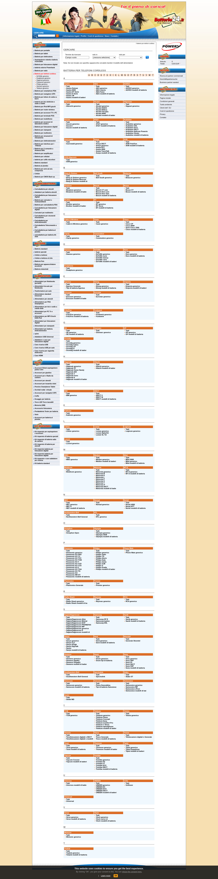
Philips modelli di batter (105, 569)
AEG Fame (100, 92)
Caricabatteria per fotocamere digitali (46, 196)
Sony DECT (130, 664)
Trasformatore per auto (43, 291)
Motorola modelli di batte (106, 488)
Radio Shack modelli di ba (76, 603)
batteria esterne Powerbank (45, 67)
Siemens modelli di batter (76, 664)
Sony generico (131, 659)
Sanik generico (132, 619)
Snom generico (102, 659)
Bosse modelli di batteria (136, 192)
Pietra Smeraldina (103, 685)
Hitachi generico (102, 366)
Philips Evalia (101, 567)
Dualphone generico (44, 78)
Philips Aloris (101, 558)
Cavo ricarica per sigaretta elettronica (44, 351)
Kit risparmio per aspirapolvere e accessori (46, 432)
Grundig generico (73, 343)
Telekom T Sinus (102, 725)
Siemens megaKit (73, 662)
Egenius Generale (73, 286)
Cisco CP (129, 224)
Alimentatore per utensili (44, 299)
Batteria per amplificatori (44, 153)
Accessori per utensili (43, 380)
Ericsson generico (73, 297)
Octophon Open (72, 533)
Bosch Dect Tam (102, 194)
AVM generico (72, 162)
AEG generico (101, 88)
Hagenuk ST (71, 368)
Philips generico (42, 84)
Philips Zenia (101, 562)
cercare (39, 33)
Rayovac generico (103, 601)
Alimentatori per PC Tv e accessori (44, 312)
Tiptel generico (132, 747)
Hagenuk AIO (71, 372)
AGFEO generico (132, 88)
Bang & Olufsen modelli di (76, 181)
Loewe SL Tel (101, 435)
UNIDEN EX (100, 787)
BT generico (101, 204)
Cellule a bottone (41, 255)
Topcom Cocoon (73, 760)
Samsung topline (103, 621)
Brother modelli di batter (76, 206)
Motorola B (100, 474)
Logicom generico (133, 431)
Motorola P (100, 479)
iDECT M (99, 397)
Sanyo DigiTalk (72, 646)
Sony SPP (130, 660)
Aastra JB (70, 96)
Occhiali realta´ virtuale (43, 390)
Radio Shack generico (75, 601)
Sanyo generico (72, 641)
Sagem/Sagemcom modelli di (78, 632)
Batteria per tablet (41, 53)
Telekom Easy (101, 721)
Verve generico (72, 817)
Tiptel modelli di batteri (135, 751)
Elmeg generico (102, 286)
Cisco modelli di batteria (135, 229)
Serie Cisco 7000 (132, 227)
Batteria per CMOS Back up (45, 177)
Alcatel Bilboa (101, 110)
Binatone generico (73, 190)
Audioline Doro (132, 128)
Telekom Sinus (102, 717)
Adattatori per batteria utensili (46, 192)
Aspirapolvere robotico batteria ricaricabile (46, 60)
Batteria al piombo (41, 166)
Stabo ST (129, 676)
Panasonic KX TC (73, 556)
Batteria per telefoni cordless (45, 74)
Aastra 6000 (71, 90)
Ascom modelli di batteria (76, 128)
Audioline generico (133, 124)
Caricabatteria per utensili (44, 189)
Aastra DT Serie (72, 92)
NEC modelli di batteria (75, 508)
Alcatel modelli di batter (105, 115)
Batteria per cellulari (42, 156)
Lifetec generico (72, 431)
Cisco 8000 (130, 226)
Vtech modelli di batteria (106, 821)
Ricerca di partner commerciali (171, 76)
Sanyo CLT (70, 643)
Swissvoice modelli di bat (136, 691)
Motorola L (100, 477)
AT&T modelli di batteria (105, 126)
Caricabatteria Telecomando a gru (46, 226)
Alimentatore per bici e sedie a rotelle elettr (46, 307)
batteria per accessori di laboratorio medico (44, 123)
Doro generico (131, 254)
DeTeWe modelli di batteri (106, 261)
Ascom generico (73, 124)
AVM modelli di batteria (135, 145)
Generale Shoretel (133, 641)
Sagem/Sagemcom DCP (75, 623)
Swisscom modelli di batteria (78, 687)
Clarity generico (72, 238)
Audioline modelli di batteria (137, 135)
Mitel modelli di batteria (135, 463)
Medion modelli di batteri (106, 461)
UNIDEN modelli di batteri (106, 792)
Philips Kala (101, 560)
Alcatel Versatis (102, 112)
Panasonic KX (72, 573)
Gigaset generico (132, 106)
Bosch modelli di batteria (106, 195)
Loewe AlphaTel (102, 433)
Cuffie (37, 396)
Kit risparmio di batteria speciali (46, 436)
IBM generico (71, 395)
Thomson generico (103, 747)
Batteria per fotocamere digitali (46, 64)
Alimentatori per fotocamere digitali (45, 322)
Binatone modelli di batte (76, 192)
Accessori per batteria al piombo (44, 418)
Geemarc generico (103, 332)
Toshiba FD (100, 762)
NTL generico (101, 517)
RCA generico (131, 601)
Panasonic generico (43, 82)
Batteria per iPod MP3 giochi (45, 106)
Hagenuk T (70, 374)
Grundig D (70, 348)
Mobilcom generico (74, 472)
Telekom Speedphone (104, 726)
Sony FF (129, 662)
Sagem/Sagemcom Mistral (76, 621)
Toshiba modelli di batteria (106, 769)
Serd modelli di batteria (105, 643)
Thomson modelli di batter (106, 749)
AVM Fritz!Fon (131, 144)
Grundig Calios (72, 345)
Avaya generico (102, 145)
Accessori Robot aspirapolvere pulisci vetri (46, 369)
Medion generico (102, 459)
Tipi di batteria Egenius (75, 288)
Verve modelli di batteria (76, 819)
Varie (36, 414)
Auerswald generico (74, 144)
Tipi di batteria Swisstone (106, 687)
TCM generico (72, 715)
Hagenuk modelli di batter (76, 379)
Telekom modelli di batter (106, 728)
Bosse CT (129, 190)
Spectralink (100, 676)
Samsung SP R (102, 619)
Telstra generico (132, 715)
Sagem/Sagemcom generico (77, 628)
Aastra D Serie (72, 94)
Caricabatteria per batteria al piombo (45, 231)
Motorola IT (100, 485)
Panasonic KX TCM (74, 560)
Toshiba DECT (101, 767)
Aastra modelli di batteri (76, 97)
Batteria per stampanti (43, 130)
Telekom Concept (103, 719)
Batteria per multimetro (43, 133)
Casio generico (102, 224)
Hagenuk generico (43, 80)
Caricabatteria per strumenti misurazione (45, 216)
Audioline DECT (132, 129)
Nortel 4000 (130, 504)
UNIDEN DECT (102, 791)
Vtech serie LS (102, 819)
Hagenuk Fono (72, 376)
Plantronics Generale (74, 585)
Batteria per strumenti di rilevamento (44, 137)
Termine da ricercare (73, 55)
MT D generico (131, 472)
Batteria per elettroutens (44, 57)
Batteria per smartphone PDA (45, 91)
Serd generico (101, 641)
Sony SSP (130, 666)
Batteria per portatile (42, 50)
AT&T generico (102, 124)
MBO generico (72, 459)
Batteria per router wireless (45, 110)
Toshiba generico (103, 760)
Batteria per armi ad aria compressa (44, 169)
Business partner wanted (169, 82)
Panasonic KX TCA (74, 565)
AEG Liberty (101, 90)
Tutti (68, 86)
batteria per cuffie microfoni (45, 160)
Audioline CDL (131, 126)
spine (37, 334)
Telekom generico (43, 88)
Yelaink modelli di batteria (76, 855)
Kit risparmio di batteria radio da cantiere (45, 440)
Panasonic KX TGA (74, 569)
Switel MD (70, 699)
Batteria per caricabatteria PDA (46, 205)
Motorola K (100, 475)
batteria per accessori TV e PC (46, 113)
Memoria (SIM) (40, 405)
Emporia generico (133, 286)
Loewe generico (102, 431)
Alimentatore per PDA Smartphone (43, 303)
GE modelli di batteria (75, 334)
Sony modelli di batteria (135, 668)
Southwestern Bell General (77, 676)
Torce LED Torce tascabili (44, 402)
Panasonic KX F (72, 567)
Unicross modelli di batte (76, 785)
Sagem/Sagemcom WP (75, 627)
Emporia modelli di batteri (136, 288)
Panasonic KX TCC (74, 558)
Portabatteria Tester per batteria (46, 411)
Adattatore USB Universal (44, 337)
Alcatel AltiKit (101, 108)
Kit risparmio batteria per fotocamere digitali (44, 450)
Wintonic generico (73, 837)
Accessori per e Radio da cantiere (44, 376)
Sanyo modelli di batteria (76, 650)
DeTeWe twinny (102, 258)
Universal (70, 801)
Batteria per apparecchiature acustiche (45, 265)
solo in (95, 55)
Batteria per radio (41, 71)
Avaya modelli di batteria (106, 153)
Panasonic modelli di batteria (78, 577)
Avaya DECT (101, 144)
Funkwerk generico (103, 314)
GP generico (131, 332)
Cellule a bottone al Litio (44, 258)
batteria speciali (41, 252)
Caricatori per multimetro (44, 213)
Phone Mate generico (134, 553)
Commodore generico (105, 238)
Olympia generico (103, 533)
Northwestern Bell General (77, 517)
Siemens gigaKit (73, 660)
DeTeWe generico (43, 76)
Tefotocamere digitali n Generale (139, 737)
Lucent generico (72, 443)
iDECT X (99, 395)
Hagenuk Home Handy (75, 370)
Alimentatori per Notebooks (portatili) (45, 282)
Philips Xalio (101, 554)
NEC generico (71, 504)
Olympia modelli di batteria (107, 536)
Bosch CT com (102, 190)
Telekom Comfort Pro (104, 723)
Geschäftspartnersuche (169, 79)
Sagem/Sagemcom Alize (76, 619)
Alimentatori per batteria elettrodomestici (44, 329)
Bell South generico (104, 178)
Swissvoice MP (132, 687)
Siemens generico (43, 86)
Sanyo (68, 648)
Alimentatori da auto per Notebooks (44, 287)
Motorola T (100, 483)
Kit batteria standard (42, 463)
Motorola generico (103, 472)
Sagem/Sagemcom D (74, 630)
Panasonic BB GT (73, 575)
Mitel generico (131, 461)
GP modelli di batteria (134, 334)
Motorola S (100, 481)
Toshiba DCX (101, 765)
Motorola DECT (102, 487)
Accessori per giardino (43, 373)
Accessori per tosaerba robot (45, 384)
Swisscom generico (74, 685)
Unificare (129, 785)
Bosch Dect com (102, 192)
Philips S (99, 565)
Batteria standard (41, 163)
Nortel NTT (130, 506)
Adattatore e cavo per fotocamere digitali (43, 340)
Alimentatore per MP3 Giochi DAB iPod (45, 317)
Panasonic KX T (72, 562)
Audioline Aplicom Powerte (137, 131)
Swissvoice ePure (133, 689)
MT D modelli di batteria (135, 474)
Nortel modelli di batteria (136, 508)
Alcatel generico (102, 106)
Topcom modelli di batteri (76, 762)
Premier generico (103, 585)
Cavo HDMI (39, 355)
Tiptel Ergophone (133, 749)
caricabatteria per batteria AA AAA (45, 235)
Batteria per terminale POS (44, 116)
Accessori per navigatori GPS (46, 393)
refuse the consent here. (132, 872)
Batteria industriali (41, 269)
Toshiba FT (100, 763)
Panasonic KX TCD (74, 564)
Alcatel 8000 (101, 113)
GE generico (71, 332)
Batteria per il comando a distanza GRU (44, 149)
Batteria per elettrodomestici (45, 141)
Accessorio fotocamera (43, 408)
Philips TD (100, 556)
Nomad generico (102, 504)
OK (115, 876)
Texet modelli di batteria (76, 749)
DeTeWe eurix (101, 256)
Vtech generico (102, 817)
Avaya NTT (100, 147)
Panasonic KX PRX (74, 554)
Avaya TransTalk (102, 151)
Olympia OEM (101, 535)
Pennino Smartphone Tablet (45, 387)
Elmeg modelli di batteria (106, 288)
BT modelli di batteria (104, 208)
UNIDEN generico (103, 785)
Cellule (37, 174)
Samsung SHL (102, 623)
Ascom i (69, 126)
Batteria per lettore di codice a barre (46, 98)
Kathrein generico (73, 415)
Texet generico (72, 747)
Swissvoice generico (134, 685)
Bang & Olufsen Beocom (76, 179)
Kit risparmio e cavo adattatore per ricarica (46, 459)
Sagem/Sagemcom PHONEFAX (78, 625)
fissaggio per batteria (42, 399)
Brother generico (73, 204)
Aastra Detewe (72, 88)
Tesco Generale (102, 737)
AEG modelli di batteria (105, 94)
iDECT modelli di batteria (106, 399)
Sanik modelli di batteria (135, 621)
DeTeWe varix (101, 260)
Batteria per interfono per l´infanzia (44, 144)
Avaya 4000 (100, 149)
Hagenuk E (70, 377)
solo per (122, 55)
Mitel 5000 (130, 459)
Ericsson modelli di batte (76, 298)
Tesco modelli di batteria (106, 739)
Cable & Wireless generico (77, 224)
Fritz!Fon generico (73, 314)
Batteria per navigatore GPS (45, 94)
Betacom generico (133, 178)
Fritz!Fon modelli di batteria (77, 316)
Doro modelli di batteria (135, 256)
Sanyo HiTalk (71, 644)
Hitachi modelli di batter (105, 368)
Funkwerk (100, 316)
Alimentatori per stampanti (44, 326)
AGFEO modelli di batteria (136, 90)
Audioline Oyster (132, 133)
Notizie (164, 70)
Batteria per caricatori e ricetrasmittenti (43, 201)
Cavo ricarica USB (41, 345)
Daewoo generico (73, 254)
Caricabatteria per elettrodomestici (41, 221)
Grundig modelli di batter (76, 350)
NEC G (69, 506)
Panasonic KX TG (73, 571)
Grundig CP (71, 347)
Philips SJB (100, 564)
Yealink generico (73, 853)
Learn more (105, 876)
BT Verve (99, 206)
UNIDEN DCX (101, 789)
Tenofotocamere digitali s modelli (79, 739)
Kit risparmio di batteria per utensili (45, 445)
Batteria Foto (39, 261)
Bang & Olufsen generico (76, 178)
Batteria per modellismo (43, 119)
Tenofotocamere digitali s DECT (79, 737)
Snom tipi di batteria (104, 660)
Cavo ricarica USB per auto (45, 348)
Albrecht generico (73, 106)
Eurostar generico (103, 297)
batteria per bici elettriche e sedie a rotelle (45, 102)
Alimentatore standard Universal (43, 295)
